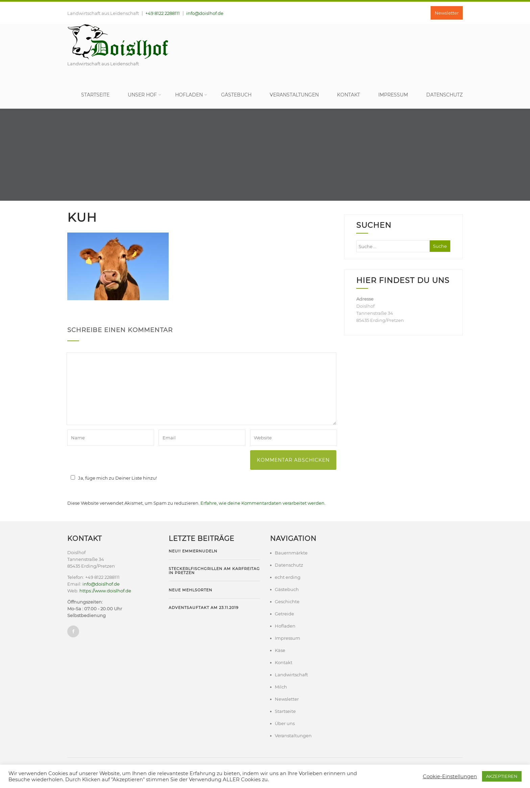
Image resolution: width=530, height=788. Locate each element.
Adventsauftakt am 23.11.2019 (204, 607)
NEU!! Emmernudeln (193, 551)
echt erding (287, 577)
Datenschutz (444, 95)
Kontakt (348, 95)
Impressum (393, 95)
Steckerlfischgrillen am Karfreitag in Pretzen (214, 570)
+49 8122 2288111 (162, 13)
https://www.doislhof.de (105, 590)
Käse (280, 650)
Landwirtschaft (291, 674)
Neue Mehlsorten (190, 590)
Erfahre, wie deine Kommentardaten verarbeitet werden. (263, 503)
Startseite (95, 95)
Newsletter (447, 13)
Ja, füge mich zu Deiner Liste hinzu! (113, 478)
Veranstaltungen (294, 95)
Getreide (284, 613)
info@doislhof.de (204, 13)
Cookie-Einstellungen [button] (450, 776)
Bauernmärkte (291, 552)
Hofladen (191, 95)
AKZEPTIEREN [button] (501, 776)
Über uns (285, 723)
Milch (281, 687)
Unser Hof (144, 95)
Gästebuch (236, 95)
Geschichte (287, 601)
